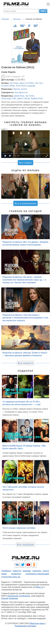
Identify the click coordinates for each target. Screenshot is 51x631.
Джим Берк (19, 96)
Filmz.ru (39, 587)
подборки (16, 574)
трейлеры (6, 571)
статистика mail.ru (10, 577)
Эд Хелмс (14, 83)
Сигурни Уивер (8, 86)
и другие (31, 86)
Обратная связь (37, 623)
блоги (46, 571)
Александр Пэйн (8, 98)
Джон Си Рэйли (27, 83)
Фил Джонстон (21, 92)
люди (4, 574)
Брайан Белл (37, 98)
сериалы (36, 571)
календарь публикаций (37, 574)
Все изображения (25, 203)
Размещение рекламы (25, 626)
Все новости (25, 363)
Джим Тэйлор (23, 98)
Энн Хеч (39, 83)
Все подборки (25, 544)
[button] (46, 186)
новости (17, 571)
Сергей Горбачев (9, 598)
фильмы (27, 571)
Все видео (25, 162)
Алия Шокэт (21, 86)
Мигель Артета (20, 89)
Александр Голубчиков (18, 596)
